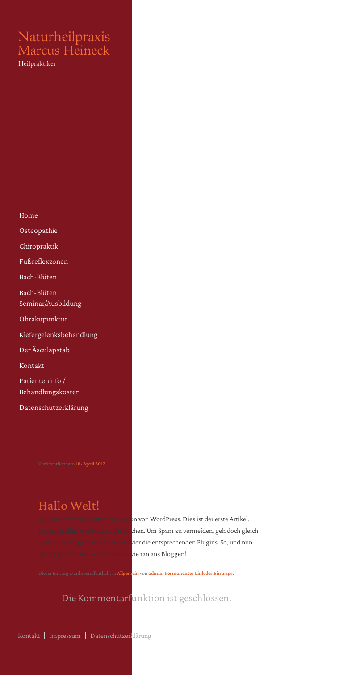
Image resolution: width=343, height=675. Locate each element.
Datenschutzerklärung (53, 407)
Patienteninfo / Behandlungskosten (49, 386)
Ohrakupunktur (43, 318)
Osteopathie (38, 230)
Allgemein (128, 573)
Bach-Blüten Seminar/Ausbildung (50, 298)
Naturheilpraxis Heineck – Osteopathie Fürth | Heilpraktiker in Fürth (67, 57)
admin (155, 573)
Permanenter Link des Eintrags (199, 573)
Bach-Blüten (38, 276)
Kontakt (31, 365)
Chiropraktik (38, 245)
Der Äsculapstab (44, 349)
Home (28, 215)
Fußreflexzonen (43, 261)
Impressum (65, 635)
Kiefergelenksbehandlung (58, 334)
